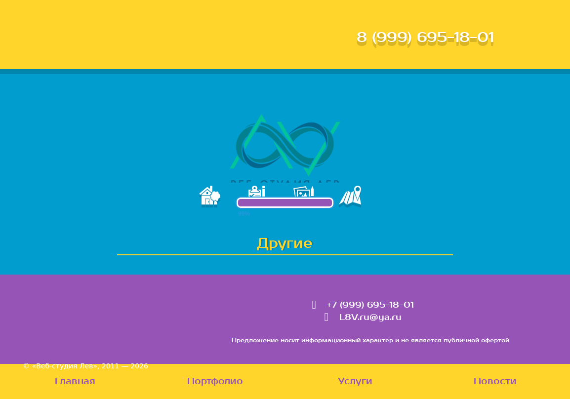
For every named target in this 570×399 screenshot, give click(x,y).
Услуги (355, 381)
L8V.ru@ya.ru (370, 317)
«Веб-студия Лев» (64, 366)
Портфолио (215, 381)
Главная (75, 381)
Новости (495, 381)
